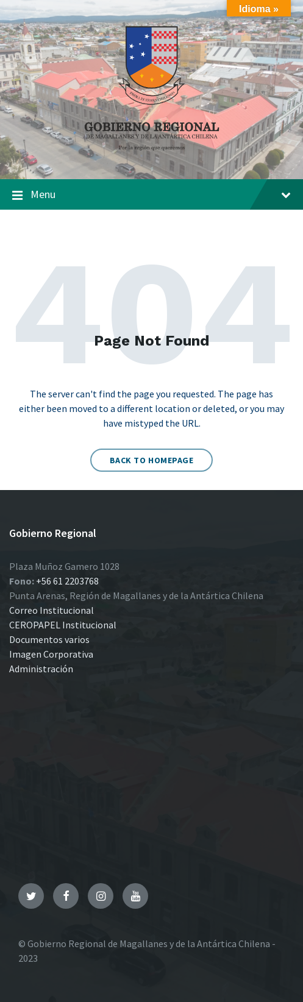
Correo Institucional (51, 610)
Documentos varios (49, 639)
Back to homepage (152, 460)
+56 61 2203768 (67, 581)
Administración (41, 669)
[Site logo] (152, 155)
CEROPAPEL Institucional (62, 625)
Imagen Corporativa (51, 654)
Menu (151, 195)
